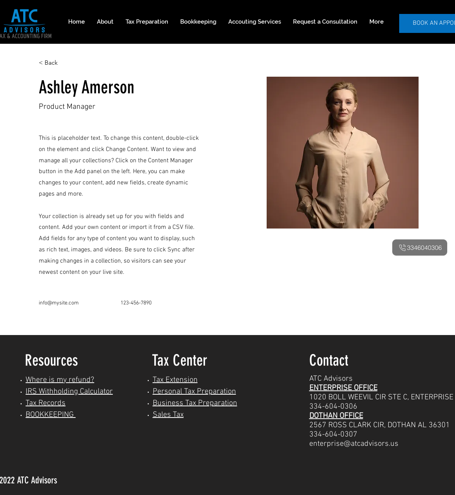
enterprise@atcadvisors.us (353, 444)
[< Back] (54, 63)
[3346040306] (419, 247)
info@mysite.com (59, 303)
